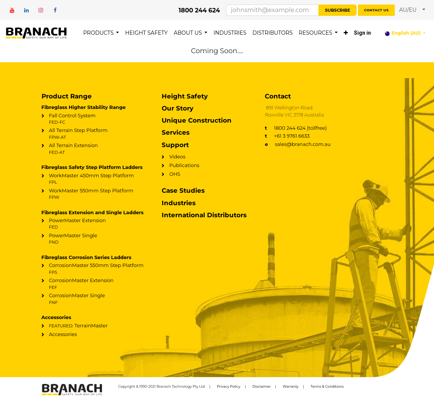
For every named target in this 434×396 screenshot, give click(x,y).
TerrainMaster (78, 325)
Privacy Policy (228, 386)
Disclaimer (261, 386)
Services (176, 132)
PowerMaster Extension (96, 224)
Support (175, 145)
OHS (174, 174)
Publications (184, 165)
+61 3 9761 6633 (287, 136)
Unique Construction (197, 120)
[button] (412, 10)
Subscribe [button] (337, 10)
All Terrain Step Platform (96, 133)
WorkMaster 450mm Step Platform (96, 179)
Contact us (376, 10)
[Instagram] (41, 10)
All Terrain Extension (96, 149)
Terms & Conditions (327, 386)
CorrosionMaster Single (96, 299)
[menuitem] (101, 33)
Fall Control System (96, 119)
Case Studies (183, 190)
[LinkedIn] (26, 10)
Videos (177, 157)
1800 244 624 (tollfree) (296, 128)
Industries (179, 203)
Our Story (177, 108)
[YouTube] (12, 10)
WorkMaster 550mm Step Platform (96, 194)
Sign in (362, 33)
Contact (278, 96)
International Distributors (204, 215)
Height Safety (185, 96)
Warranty (291, 386)
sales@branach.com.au (298, 144)
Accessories (63, 334)
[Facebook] (55, 10)
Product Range (67, 96)
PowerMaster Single (96, 239)
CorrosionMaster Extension (96, 284)
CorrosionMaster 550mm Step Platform (96, 268)
